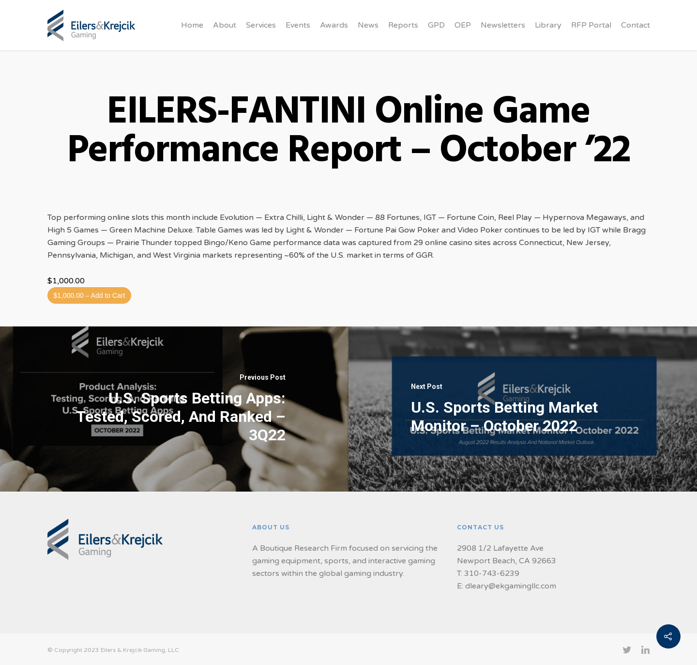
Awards (334, 25)
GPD (436, 25)
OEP (463, 25)
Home (192, 25)
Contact (635, 25)
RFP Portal (591, 25)
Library (548, 25)
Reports (403, 25)
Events (298, 25)
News (368, 25)
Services (261, 25)
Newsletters (503, 25)
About (224, 25)
